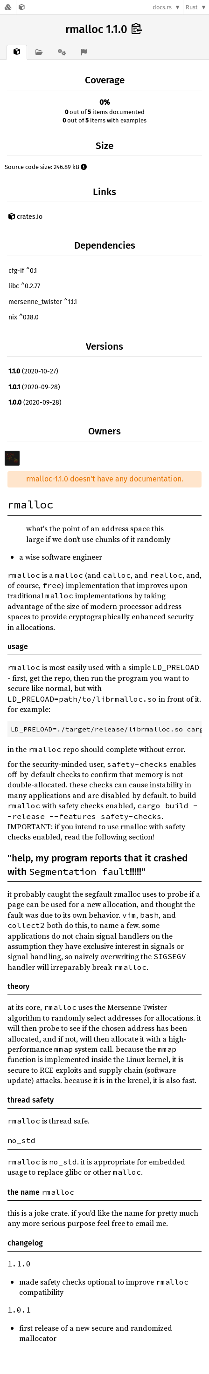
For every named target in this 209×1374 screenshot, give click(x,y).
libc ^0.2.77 (24, 286)
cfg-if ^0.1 (22, 271)
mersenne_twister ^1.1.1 (42, 302)
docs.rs (162, 7)
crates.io (25, 217)
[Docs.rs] (8, 7)
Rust (192, 7)
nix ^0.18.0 (23, 317)
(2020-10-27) (33, 371)
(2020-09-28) (34, 387)
